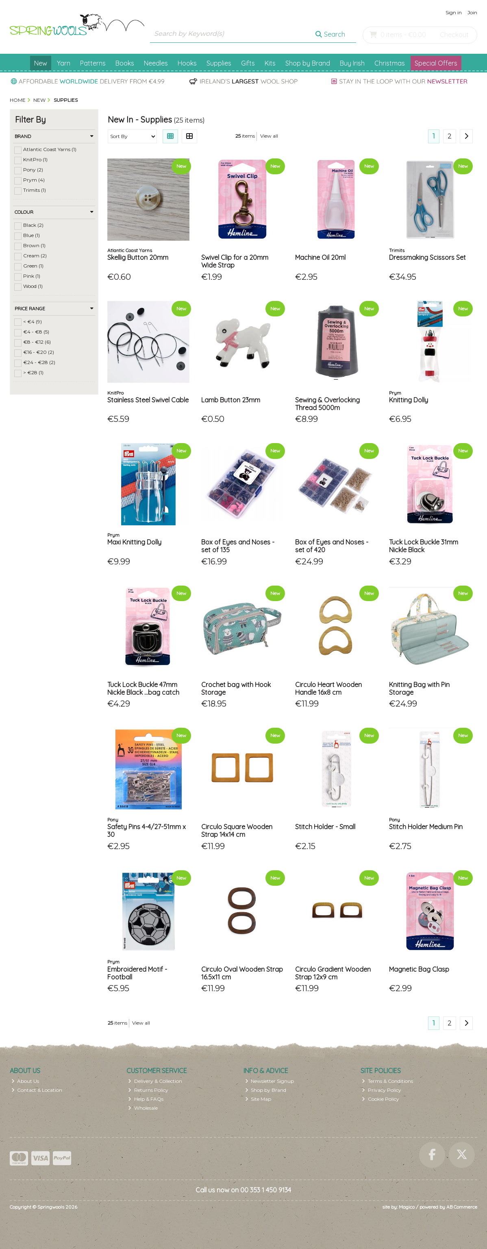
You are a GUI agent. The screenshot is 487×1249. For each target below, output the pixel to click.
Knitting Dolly (408, 400)
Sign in (454, 12)
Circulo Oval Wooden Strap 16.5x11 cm (242, 973)
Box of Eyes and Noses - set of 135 (237, 546)
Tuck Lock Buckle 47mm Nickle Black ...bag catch (143, 688)
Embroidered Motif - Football (137, 973)
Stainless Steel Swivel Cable (148, 400)
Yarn (63, 63)
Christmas (389, 63)
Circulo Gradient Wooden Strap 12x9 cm (333, 973)
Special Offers (436, 63)
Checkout (454, 35)
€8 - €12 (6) (37, 342)
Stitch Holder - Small (325, 827)
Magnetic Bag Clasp (419, 969)
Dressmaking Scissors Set (427, 257)
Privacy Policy (381, 1090)
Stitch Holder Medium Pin (426, 827)
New (40, 63)
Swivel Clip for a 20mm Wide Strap (234, 261)
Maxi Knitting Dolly (134, 542)
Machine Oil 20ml (320, 257)
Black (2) (33, 225)
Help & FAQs (145, 1099)
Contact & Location (37, 1090)
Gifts (248, 63)
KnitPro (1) (35, 159)
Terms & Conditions (387, 1081)
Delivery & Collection (155, 1081)
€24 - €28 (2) (39, 362)
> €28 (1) (33, 372)
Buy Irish (352, 63)
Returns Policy (148, 1090)
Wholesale (143, 1108)
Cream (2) (35, 255)
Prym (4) (34, 180)
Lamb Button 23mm (230, 400)
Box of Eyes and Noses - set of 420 (331, 546)
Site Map (258, 1099)
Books (124, 63)
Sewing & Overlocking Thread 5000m (327, 404)
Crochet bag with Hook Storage (236, 688)
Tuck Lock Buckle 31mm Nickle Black (423, 546)
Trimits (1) (34, 190)
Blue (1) (31, 235)
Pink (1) (31, 276)
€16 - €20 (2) (38, 352)
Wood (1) (33, 286)
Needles (156, 63)
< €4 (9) (32, 321)
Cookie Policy (380, 1099)
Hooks (187, 63)
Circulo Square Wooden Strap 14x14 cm (236, 831)
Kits (270, 63)
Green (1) (33, 266)
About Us (25, 1081)
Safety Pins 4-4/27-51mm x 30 (146, 831)
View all (269, 136)
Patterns (93, 63)
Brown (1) (34, 245)
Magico (407, 1207)
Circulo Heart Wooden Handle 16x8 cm (328, 688)
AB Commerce (461, 1207)
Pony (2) (33, 170)
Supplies (219, 63)
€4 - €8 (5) (36, 332)
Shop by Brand (307, 63)
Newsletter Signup (269, 1081)
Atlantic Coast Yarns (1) (49, 149)
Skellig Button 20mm (137, 257)
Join (472, 12)
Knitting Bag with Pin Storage (419, 688)
